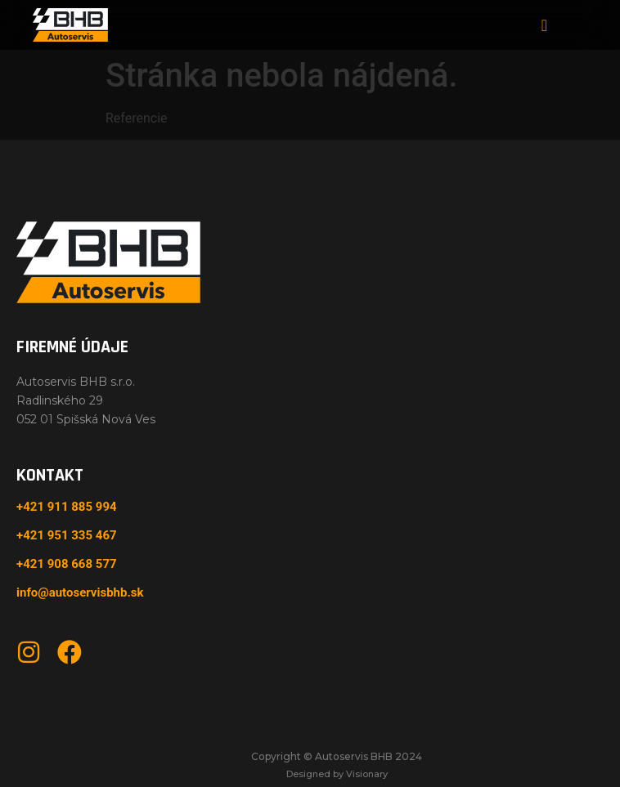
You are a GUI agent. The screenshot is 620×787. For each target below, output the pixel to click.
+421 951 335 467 (66, 535)
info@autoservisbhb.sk (79, 592)
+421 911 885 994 (66, 506)
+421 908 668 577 (66, 564)
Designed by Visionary (337, 774)
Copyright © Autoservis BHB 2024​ (336, 756)
